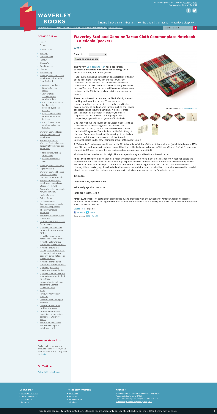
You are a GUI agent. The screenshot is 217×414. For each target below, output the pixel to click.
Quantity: (79, 54)
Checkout (73, 402)
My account (73, 393)
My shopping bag (75, 399)
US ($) (88, 216)
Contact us (25, 402)
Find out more (141, 411)
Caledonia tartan (96, 66)
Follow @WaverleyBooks (49, 372)
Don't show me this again (163, 411)
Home (40, 27)
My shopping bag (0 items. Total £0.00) (183, 5)
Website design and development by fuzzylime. (134, 401)
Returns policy (26, 399)
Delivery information (29, 396)
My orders (73, 396)
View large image (190, 108)
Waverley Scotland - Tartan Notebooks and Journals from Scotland (75, 27)
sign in (186, 2)
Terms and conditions (29, 393)
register (194, 2)
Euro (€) (95, 216)
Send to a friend (80, 209)
